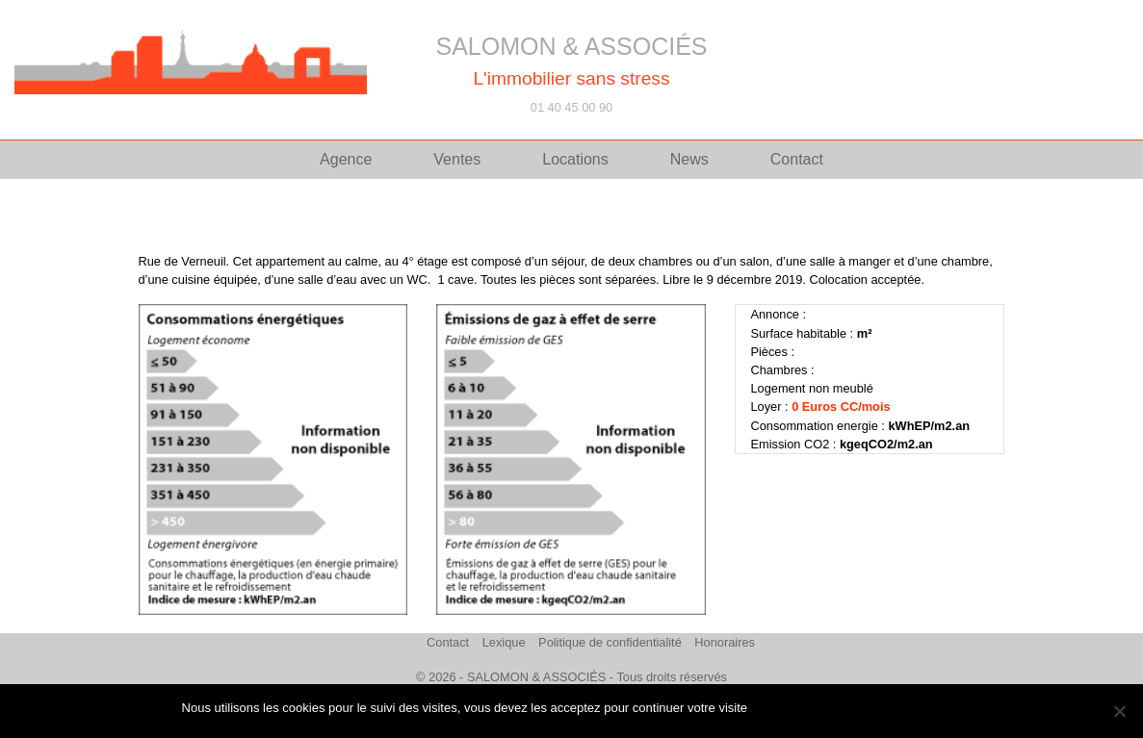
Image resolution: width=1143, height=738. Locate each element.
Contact (796, 159)
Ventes (457, 159)
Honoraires (724, 642)
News (689, 159)
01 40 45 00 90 (571, 107)
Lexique (504, 642)
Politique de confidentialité (610, 642)
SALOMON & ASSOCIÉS (571, 46)
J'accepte (783, 707)
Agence (346, 159)
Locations (575, 159)
